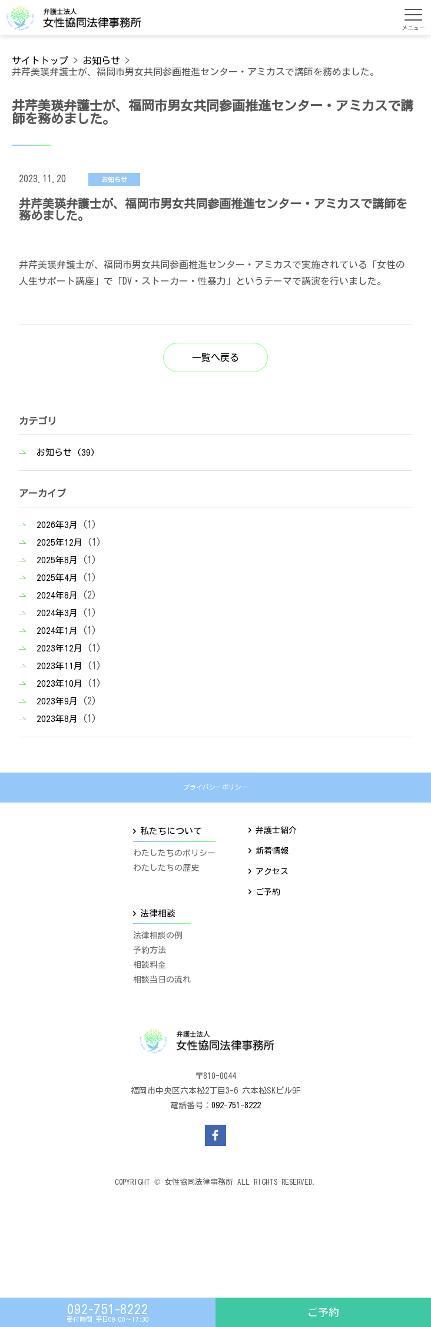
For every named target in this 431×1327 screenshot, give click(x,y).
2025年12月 (59, 542)
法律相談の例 (158, 935)
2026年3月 (57, 524)
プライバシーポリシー (215, 787)
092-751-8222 (236, 1105)
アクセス (272, 871)
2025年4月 (57, 577)
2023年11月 (59, 665)
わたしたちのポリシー (174, 853)
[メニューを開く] (413, 15)
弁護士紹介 (276, 830)
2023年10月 (59, 683)
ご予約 (323, 1312)
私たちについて (171, 831)
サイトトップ (40, 60)
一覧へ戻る (215, 357)
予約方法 (149, 950)
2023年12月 (59, 648)
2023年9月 (57, 701)
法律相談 (157, 913)
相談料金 (149, 965)
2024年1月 (57, 630)
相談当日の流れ (162, 979)
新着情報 (272, 851)
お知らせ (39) (66, 452)
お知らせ (101, 60)
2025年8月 (57, 560)
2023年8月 (57, 718)
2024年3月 (57, 613)
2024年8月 (57, 595)
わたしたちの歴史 (166, 868)
